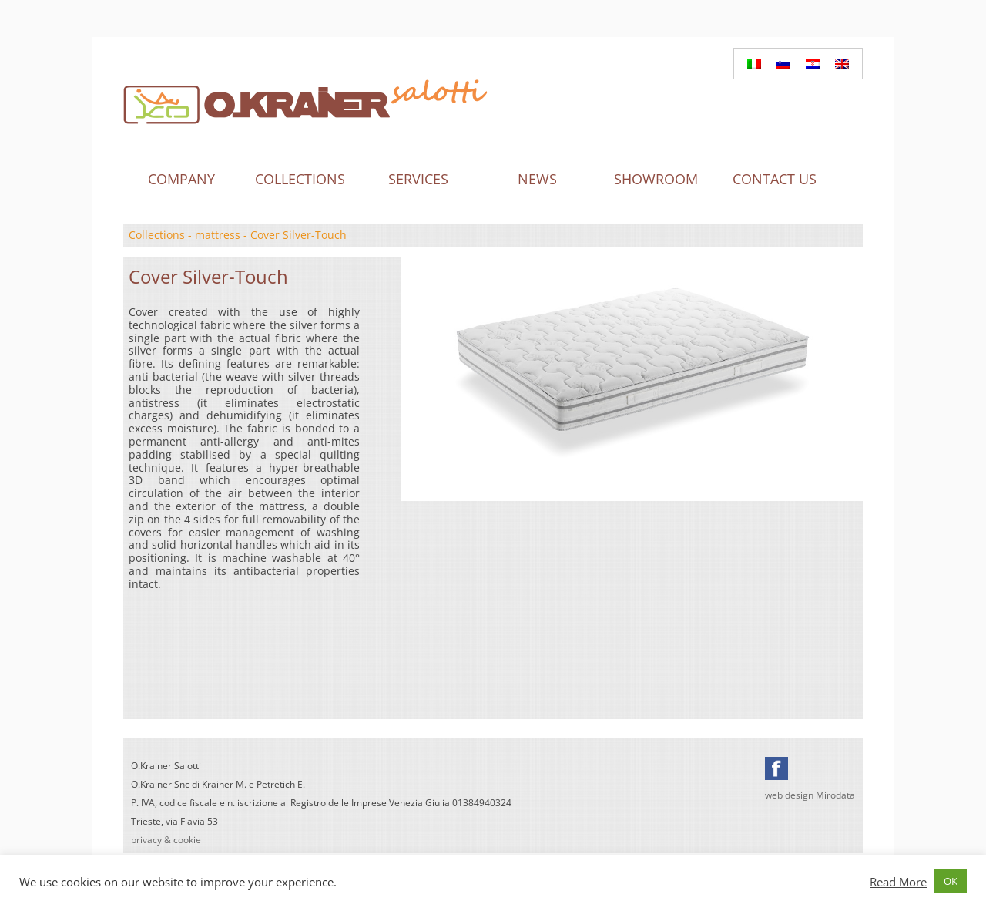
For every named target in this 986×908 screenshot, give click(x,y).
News (537, 179)
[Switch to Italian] (754, 63)
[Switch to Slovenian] (783, 63)
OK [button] (950, 881)
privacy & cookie (166, 839)
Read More (898, 882)
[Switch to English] (842, 63)
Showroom (656, 179)
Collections (300, 179)
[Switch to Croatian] (812, 63)
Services (418, 179)
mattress (217, 234)
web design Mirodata (810, 795)
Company (181, 179)
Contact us (775, 179)
